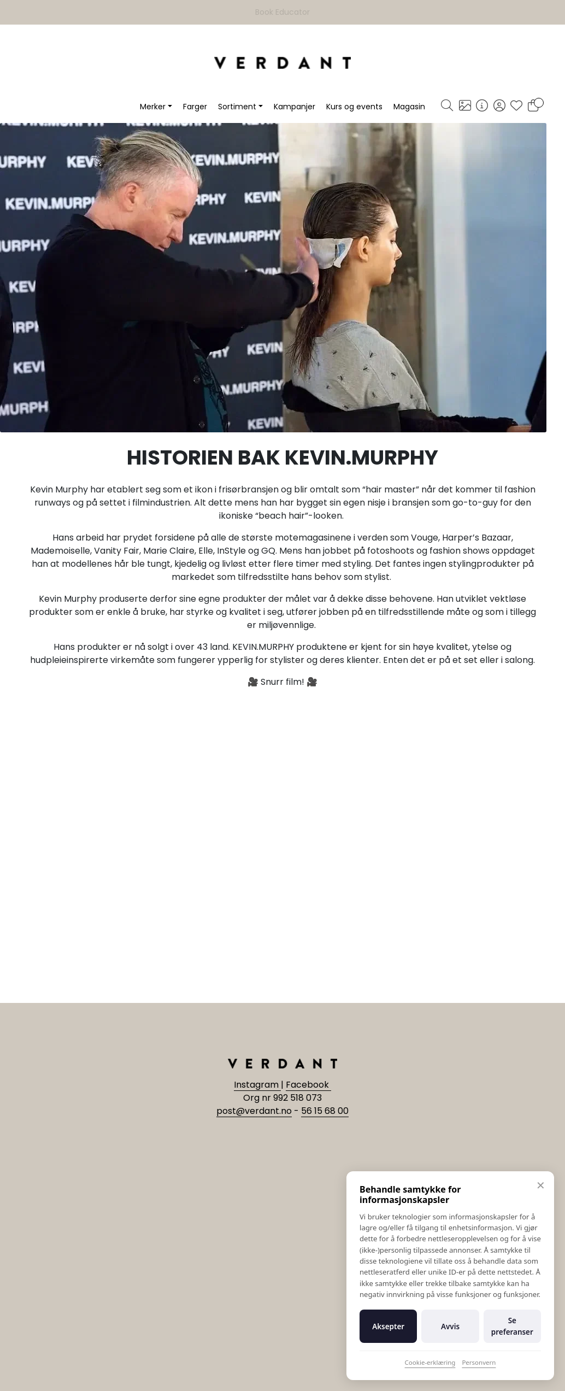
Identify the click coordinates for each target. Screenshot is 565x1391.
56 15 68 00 (325, 1111)
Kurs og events (354, 106)
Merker (153, 106)
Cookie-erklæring (430, 1362)
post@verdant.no (254, 1111)
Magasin (409, 106)
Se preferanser (512, 1326)
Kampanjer (294, 106)
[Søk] (447, 106)
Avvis (450, 1326)
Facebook (308, 1084)
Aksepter (388, 1326)
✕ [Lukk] (540, 1185)
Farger (195, 106)
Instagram (257, 1084)
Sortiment (237, 106)
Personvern (479, 1362)
